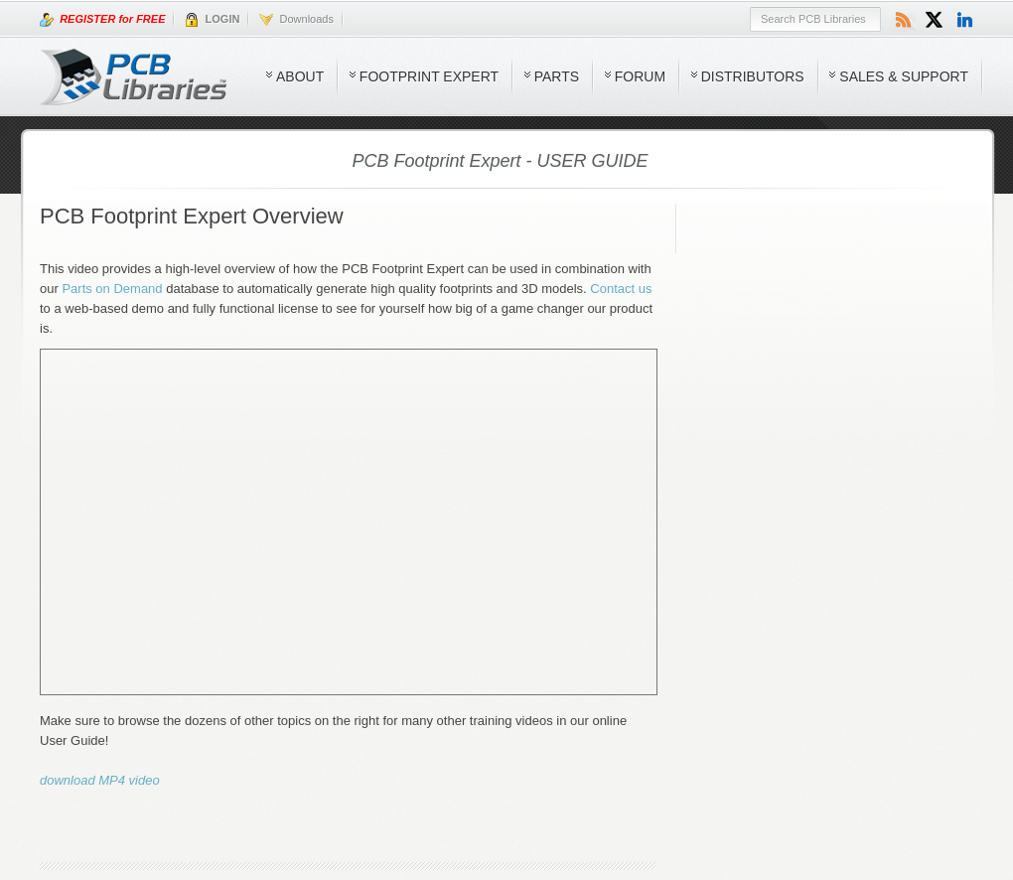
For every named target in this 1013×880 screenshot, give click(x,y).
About (300, 76)
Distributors (752, 76)
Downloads (296, 20)
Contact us (620, 288)
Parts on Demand (112, 288)
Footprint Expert (429, 76)
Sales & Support (903, 76)
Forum (640, 76)
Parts (556, 76)
